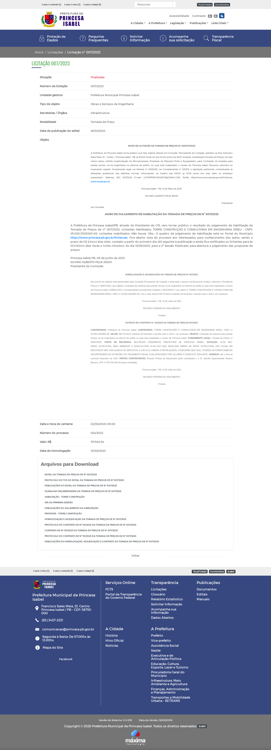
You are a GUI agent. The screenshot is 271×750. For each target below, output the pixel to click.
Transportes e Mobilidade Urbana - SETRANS (170, 699)
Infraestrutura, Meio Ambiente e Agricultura (169, 682)
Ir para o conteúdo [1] (51, 4)
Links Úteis (218, 23)
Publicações (198, 23)
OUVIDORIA (222, 4)
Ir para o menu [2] (72, 4)
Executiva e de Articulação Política (166, 657)
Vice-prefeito (161, 640)
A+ (210, 16)
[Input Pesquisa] (154, 4)
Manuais (203, 599)
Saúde (156, 650)
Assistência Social (165, 645)
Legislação (177, 23)
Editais (202, 594)
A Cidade (137, 23)
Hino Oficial (114, 640)
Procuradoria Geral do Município (167, 673)
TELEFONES (205, 4)
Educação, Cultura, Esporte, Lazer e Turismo (169, 665)
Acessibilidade (179, 15)
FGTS (109, 589)
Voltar (135, 555)
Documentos (207, 589)
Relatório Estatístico (167, 599)
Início (39, 52)
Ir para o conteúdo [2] (63, 571)
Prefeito (157, 635)
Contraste (199, 15)
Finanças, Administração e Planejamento (170, 690)
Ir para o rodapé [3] (92, 4)
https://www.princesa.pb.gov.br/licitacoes (99, 237)
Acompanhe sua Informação (163, 610)
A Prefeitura (157, 23)
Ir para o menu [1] (41, 571)
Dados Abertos (162, 617)
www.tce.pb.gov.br (100, 181)
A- (216, 16)
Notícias (111, 645)
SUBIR (231, 571)
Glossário (158, 594)
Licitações (55, 52)
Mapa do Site (53, 647)
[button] (173, 4)
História (111, 635)
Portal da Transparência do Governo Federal (123, 596)
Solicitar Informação (166, 604)
